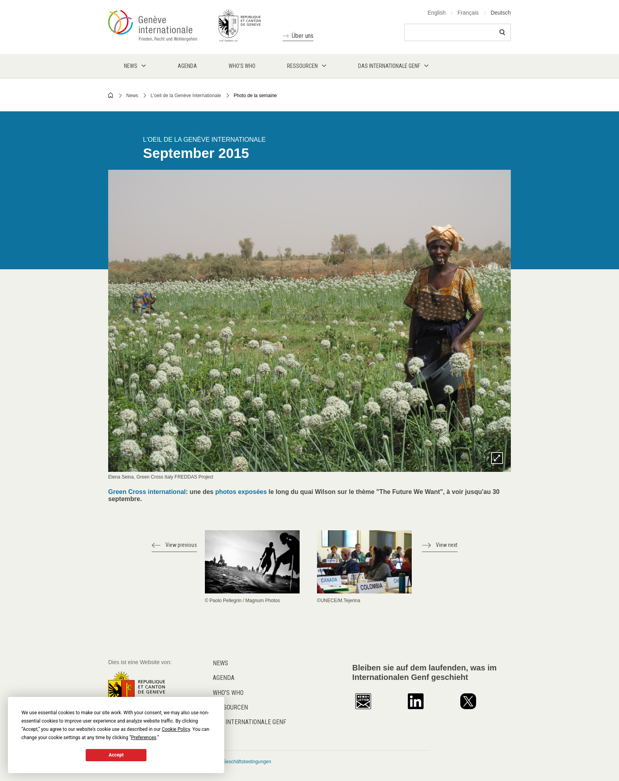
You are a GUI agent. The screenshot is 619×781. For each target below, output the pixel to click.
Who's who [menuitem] (242, 66)
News (132, 95)
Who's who (228, 693)
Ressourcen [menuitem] (302, 66)
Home (111, 95)
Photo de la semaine (255, 95)
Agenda (223, 677)
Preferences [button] (143, 737)
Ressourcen (230, 707)
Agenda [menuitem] (187, 66)
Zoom (497, 458)
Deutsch (501, 12)
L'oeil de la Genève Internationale (186, 95)
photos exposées (241, 491)
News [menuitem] (130, 66)
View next (447, 545)
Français (468, 12)
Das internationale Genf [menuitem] (389, 66)
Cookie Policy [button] (176, 729)
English (437, 12)
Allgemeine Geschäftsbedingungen (234, 761)
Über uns (302, 35)
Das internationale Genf (249, 722)
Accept (116, 755)
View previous (181, 545)
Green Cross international (147, 491)
